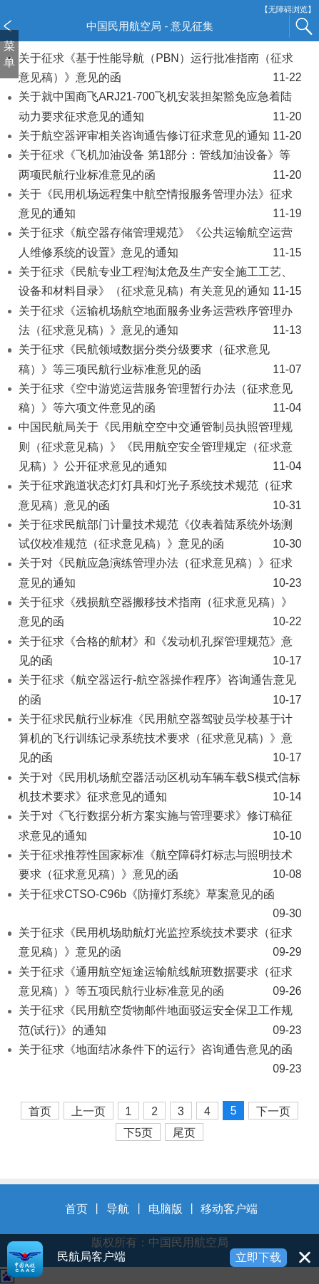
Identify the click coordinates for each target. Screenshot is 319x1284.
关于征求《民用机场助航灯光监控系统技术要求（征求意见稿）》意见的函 (160, 944)
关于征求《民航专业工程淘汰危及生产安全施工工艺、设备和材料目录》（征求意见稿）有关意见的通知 (160, 283)
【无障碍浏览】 (287, 9)
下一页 (273, 1111)
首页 (40, 1111)
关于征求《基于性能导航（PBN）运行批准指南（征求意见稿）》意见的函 (160, 70)
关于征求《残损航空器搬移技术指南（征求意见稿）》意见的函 (160, 614)
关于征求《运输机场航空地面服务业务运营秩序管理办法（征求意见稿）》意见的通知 (160, 322)
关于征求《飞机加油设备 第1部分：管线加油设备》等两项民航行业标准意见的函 (160, 166)
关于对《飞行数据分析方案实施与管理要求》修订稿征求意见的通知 (160, 827)
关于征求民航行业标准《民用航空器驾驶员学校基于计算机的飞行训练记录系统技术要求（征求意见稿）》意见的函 (160, 740)
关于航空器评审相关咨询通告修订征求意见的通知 (160, 135)
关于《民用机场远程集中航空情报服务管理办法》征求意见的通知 (160, 206)
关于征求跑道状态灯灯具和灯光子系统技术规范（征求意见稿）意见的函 (160, 497)
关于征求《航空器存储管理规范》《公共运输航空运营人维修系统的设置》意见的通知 (160, 244)
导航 (117, 1209)
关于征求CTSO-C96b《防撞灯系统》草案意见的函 (160, 906)
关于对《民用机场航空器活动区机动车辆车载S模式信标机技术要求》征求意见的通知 (160, 789)
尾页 (184, 1133)
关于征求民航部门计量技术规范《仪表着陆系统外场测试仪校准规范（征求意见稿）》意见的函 (160, 536)
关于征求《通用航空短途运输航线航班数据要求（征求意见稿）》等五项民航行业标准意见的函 (160, 983)
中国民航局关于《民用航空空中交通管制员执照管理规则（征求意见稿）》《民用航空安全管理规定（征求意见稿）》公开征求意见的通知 (160, 448)
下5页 (138, 1133)
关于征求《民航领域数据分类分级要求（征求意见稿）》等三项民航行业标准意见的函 (160, 361)
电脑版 (165, 1209)
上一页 (88, 1111)
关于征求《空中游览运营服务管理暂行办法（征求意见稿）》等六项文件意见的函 (160, 400)
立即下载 (258, 1257)
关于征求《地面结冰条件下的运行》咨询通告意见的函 (160, 1061)
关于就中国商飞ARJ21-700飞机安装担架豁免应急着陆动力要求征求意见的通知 (160, 108)
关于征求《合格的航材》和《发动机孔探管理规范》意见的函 (160, 653)
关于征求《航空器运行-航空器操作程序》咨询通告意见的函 (160, 691)
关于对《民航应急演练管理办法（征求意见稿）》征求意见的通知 (160, 575)
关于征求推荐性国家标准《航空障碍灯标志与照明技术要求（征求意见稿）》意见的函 (160, 866)
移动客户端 (229, 1209)
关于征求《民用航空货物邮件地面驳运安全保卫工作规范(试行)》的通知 (160, 1022)
